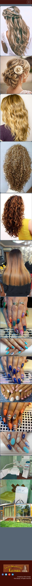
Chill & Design (27, 576)
